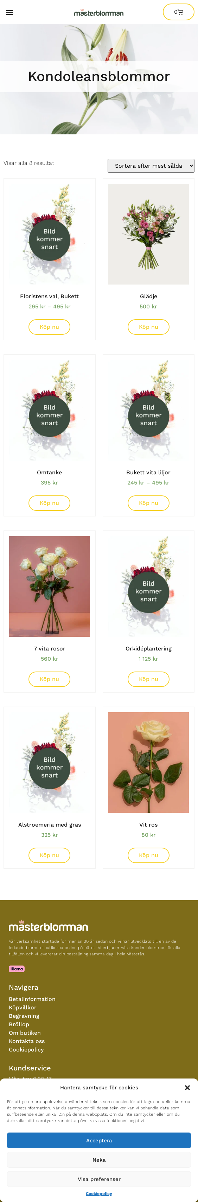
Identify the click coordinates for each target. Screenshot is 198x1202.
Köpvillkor (23, 1007)
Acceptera (99, 1140)
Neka (99, 1160)
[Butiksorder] (151, 166)
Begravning (24, 1016)
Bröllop (19, 1024)
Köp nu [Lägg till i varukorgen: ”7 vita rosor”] (49, 679)
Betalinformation (32, 999)
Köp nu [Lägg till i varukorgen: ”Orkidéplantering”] (148, 679)
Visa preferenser (99, 1179)
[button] (187, 1087)
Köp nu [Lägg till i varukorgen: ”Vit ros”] (148, 855)
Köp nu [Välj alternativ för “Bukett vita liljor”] (148, 503)
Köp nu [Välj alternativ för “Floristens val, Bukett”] (49, 326)
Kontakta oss (27, 1041)
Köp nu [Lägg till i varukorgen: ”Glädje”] (148, 326)
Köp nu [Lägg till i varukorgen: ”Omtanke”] (49, 503)
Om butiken (25, 1032)
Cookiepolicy (99, 1193)
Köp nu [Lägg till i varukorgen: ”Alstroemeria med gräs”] (49, 855)
